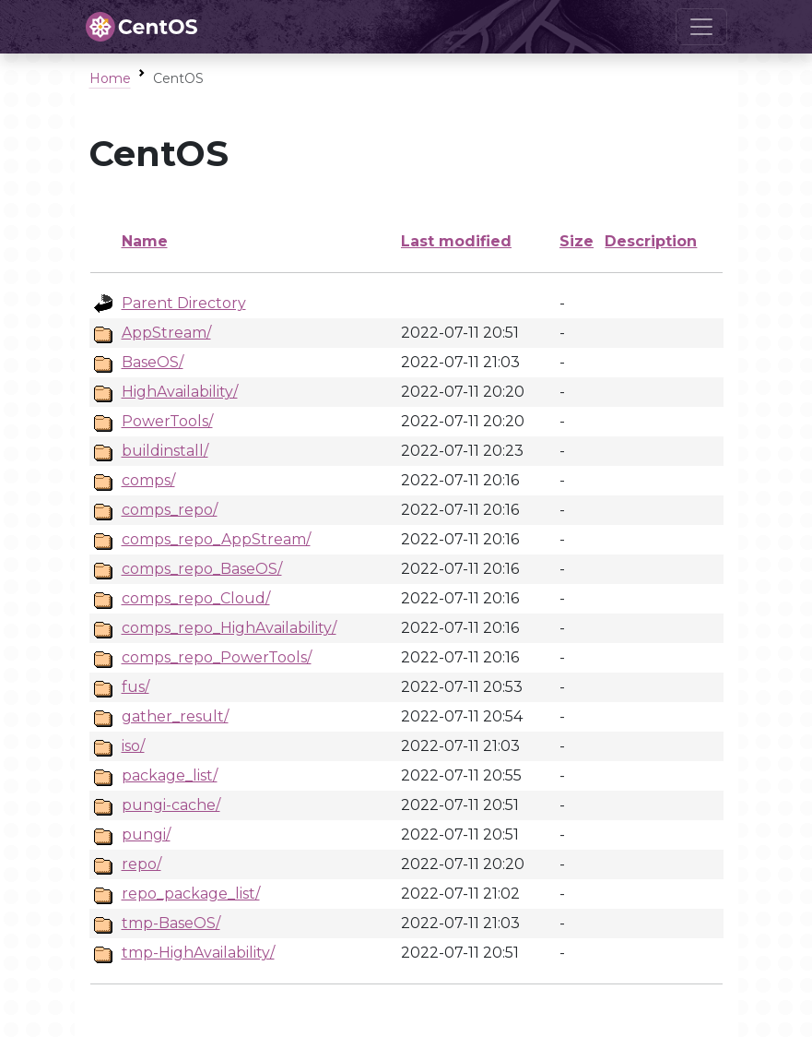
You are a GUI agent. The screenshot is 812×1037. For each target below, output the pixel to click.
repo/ (141, 864)
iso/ (133, 746)
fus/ (135, 687)
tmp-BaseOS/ (171, 923)
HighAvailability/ (180, 391)
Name (145, 241)
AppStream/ (166, 332)
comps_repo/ (170, 509)
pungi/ (146, 834)
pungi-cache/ (171, 805)
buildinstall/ (165, 450)
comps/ (148, 480)
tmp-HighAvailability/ (198, 952)
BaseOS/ (152, 362)
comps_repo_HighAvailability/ (229, 628)
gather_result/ (175, 716)
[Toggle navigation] (701, 26)
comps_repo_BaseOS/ (202, 569)
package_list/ (170, 775)
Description (651, 241)
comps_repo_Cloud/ (196, 598)
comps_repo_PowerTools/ (217, 657)
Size (576, 241)
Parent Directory (184, 303)
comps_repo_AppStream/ (216, 539)
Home (110, 78)
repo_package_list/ (191, 893)
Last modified (456, 241)
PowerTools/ (167, 421)
